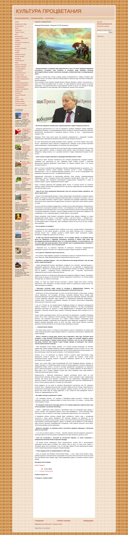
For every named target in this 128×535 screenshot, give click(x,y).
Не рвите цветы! (26, 248)
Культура (17, 50)
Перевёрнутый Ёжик (37, 18)
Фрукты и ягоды (19, 99)
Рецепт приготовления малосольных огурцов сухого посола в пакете (26, 147)
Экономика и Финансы (21, 105)
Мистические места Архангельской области (26, 234)
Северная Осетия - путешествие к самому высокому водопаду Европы (22, 198)
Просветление (49, 471)
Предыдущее (88, 521)
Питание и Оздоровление (22, 78)
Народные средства (20, 66)
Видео (17, 28)
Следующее (39, 521)
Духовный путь (19, 36)
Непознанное (18, 70)
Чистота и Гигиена (20, 103)
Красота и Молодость (21, 48)
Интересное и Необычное (22, 42)
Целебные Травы (19, 101)
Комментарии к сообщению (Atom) (53, 524)
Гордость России (19, 32)
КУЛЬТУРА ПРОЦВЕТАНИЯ (48, 11)
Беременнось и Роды (21, 24)
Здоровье (17, 40)
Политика (42, 471)
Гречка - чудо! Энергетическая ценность (26, 163)
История (17, 46)
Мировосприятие (19, 60)
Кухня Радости (50, 18)
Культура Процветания (21, 18)
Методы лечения (19, 56)
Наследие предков (20, 68)
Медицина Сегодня (20, 54)
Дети (16, 34)
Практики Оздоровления (21, 83)
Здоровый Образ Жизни (21, 38)
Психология (18, 93)
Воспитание (18, 30)
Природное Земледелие (21, 85)
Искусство (18, 44)
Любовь (17, 52)
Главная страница (63, 521)
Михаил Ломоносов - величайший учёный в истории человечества (25, 218)
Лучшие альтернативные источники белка (26, 179)
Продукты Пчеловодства (21, 89)
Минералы (18, 58)
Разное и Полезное (20, 95)
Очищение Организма (21, 77)
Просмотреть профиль (103, 26)
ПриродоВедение (19, 87)
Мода (16, 62)
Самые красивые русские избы (25, 264)
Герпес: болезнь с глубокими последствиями (26, 130)
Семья (17, 97)
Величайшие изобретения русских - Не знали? (25, 115)
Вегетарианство (19, 26)
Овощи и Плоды (19, 75)
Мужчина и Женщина (21, 64)
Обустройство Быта (20, 72)
